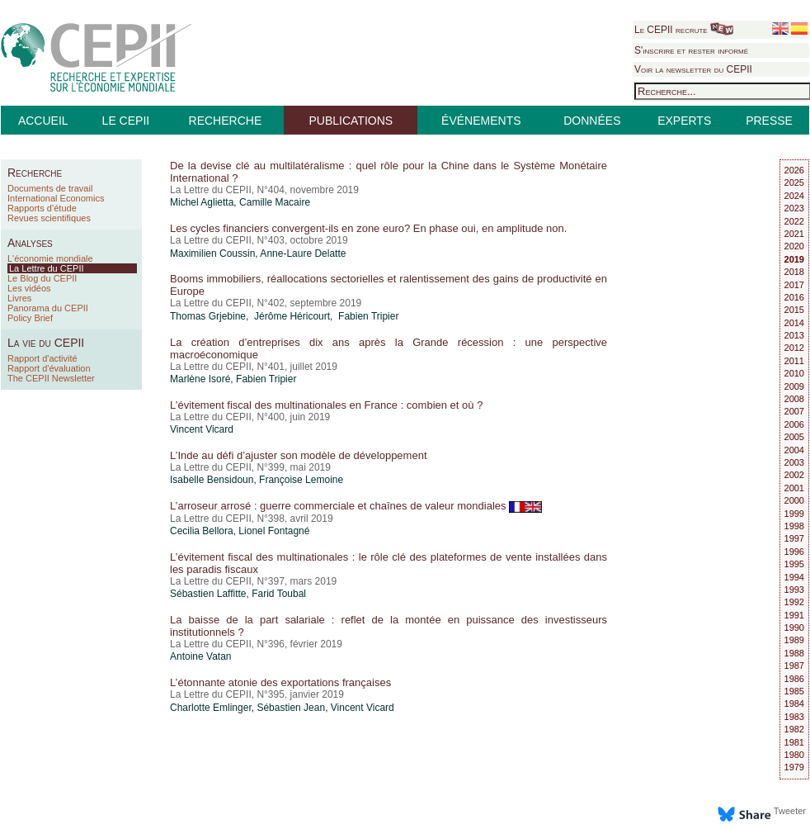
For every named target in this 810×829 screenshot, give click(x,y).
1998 (794, 526)
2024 (794, 196)
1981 (794, 742)
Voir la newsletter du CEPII (693, 69)
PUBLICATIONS (350, 120)
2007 (794, 411)
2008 (794, 399)
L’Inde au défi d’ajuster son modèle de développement (298, 455)
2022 (794, 221)
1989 (794, 640)
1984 (794, 703)
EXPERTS (684, 120)
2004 (794, 450)
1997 (794, 538)
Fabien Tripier (266, 379)
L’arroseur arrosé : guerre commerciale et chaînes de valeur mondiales (356, 506)
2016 (794, 297)
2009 (794, 386)
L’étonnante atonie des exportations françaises (280, 682)
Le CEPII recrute (683, 30)
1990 (794, 627)
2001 (794, 488)
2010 (794, 373)
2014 (794, 323)
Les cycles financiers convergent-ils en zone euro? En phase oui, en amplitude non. (368, 228)
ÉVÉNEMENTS (480, 120)
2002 (794, 475)
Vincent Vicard (201, 429)
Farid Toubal (279, 593)
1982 (794, 729)
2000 (794, 500)
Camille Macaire (274, 202)
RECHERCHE (225, 120)
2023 (794, 208)
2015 (794, 310)
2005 (794, 437)
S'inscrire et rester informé (691, 50)
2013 (794, 335)
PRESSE (769, 120)
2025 (794, 182)
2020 (794, 246)
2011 (794, 361)
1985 (794, 691)
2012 (794, 348)
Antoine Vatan (201, 656)
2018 (794, 272)
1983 (794, 717)
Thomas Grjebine (208, 316)
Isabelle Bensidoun (211, 480)
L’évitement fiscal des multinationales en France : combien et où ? (326, 405)
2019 (794, 259)
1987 (794, 665)
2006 (794, 424)
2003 (794, 462)
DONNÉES (591, 120)
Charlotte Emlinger (211, 707)
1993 (794, 590)
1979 (794, 767)
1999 (794, 514)
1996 (794, 552)
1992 (794, 602)
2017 (794, 285)
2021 (794, 234)
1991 (794, 615)
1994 (794, 577)
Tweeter (790, 811)
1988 (794, 653)
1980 (794, 755)
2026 (794, 170)
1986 (794, 679)
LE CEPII (126, 120)
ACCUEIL (43, 120)
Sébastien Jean (291, 707)
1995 (794, 564)
